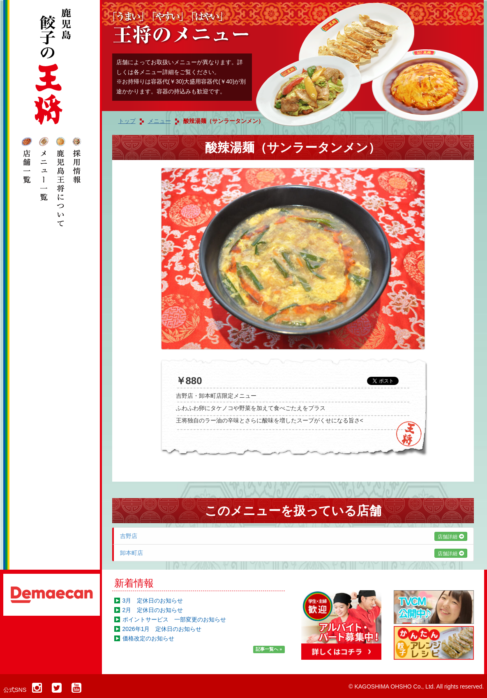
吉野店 (293, 536)
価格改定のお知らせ (148, 638)
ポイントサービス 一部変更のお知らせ (174, 619)
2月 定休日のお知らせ (152, 610)
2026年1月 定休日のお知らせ (162, 629)
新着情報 (134, 583)
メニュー (159, 121)
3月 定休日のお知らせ (152, 600)
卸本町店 (293, 553)
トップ (127, 121)
